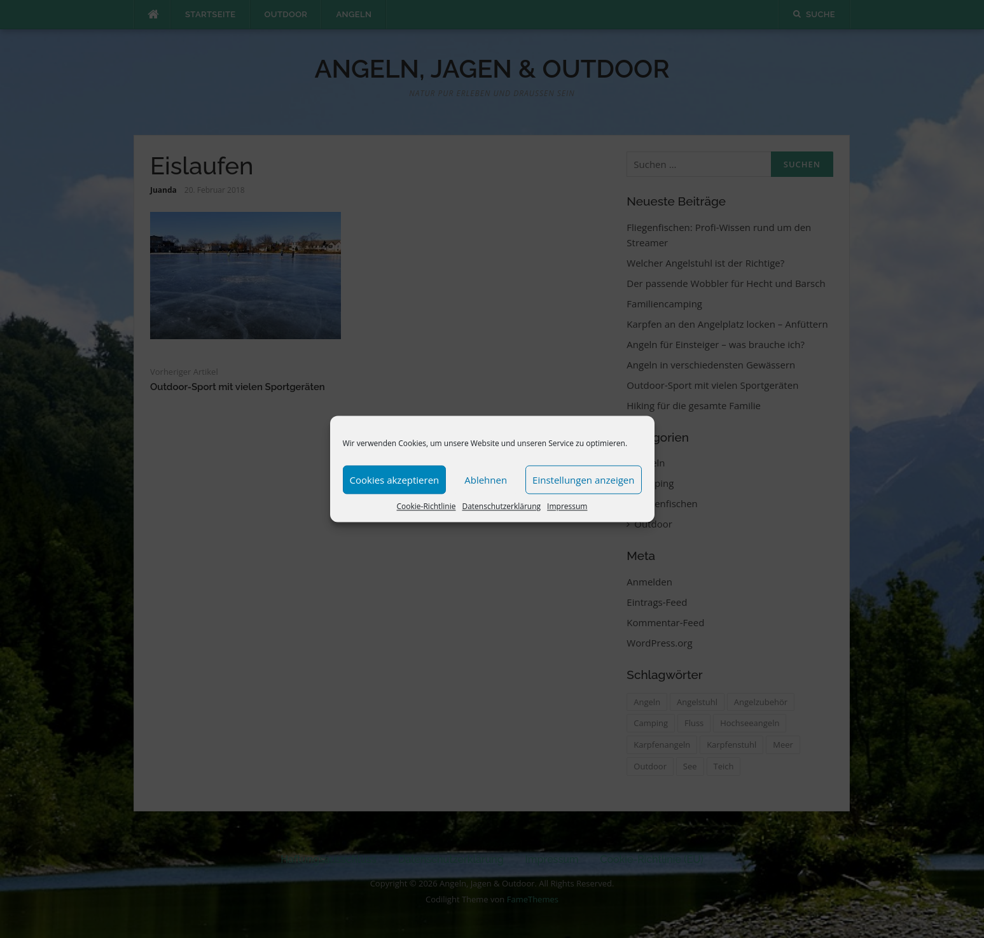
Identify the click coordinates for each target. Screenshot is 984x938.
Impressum (567, 506)
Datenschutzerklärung (501, 506)
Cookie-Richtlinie (426, 506)
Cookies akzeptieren (395, 479)
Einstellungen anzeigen (583, 479)
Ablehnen (485, 479)
